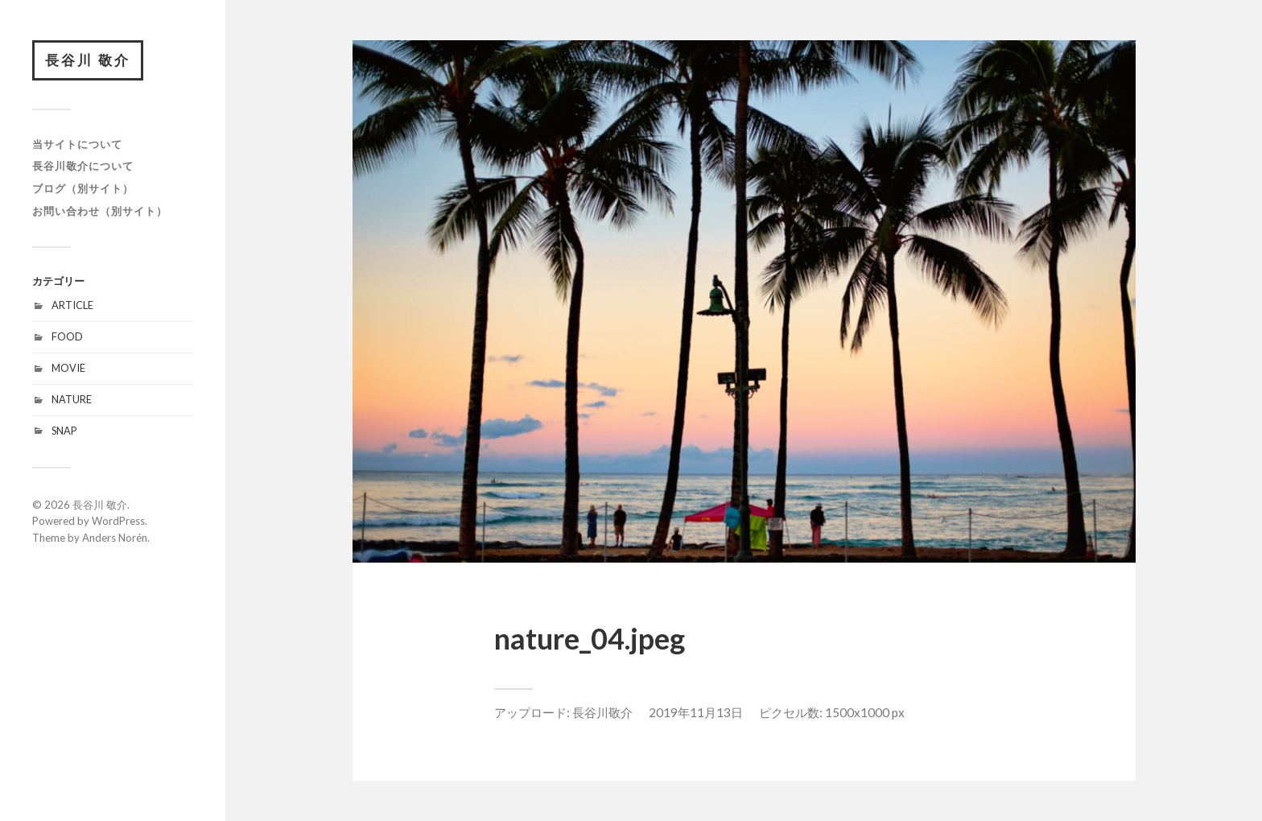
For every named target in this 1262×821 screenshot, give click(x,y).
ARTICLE (72, 305)
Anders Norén (114, 537)
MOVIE (68, 367)
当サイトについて (77, 144)
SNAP (64, 430)
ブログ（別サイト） (83, 188)
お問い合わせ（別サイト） (99, 210)
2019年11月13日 (696, 712)
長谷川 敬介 (87, 60)
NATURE (72, 399)
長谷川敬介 (602, 712)
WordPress (118, 520)
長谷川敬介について (83, 165)
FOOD (67, 336)
